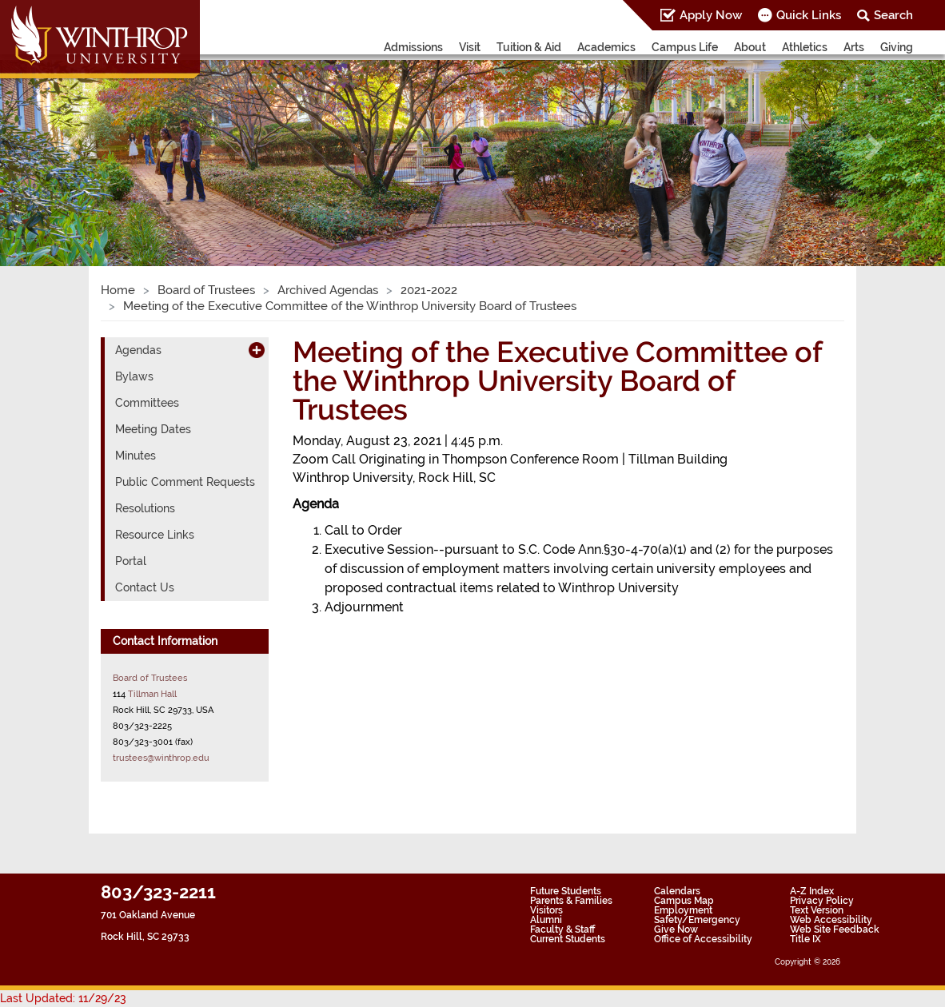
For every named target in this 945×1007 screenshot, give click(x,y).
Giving (896, 47)
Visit (469, 47)
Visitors (546, 910)
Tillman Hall (152, 693)
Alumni (546, 919)
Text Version (816, 910)
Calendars (677, 891)
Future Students (565, 891)
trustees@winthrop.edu (161, 757)
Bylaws (134, 376)
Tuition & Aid (528, 47)
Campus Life (685, 47)
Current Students (567, 939)
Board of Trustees (206, 290)
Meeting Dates (153, 429)
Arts (853, 47)
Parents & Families (571, 900)
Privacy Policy (822, 900)
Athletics (804, 47)
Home (118, 290)
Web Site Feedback (834, 929)
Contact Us (144, 587)
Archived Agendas (327, 290)
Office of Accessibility (703, 939)
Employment (683, 910)
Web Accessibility (831, 919)
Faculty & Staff (562, 929)
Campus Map (684, 900)
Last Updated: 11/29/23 (63, 998)
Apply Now (711, 15)
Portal (130, 561)
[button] (71, 146)
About (750, 47)
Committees (147, 402)
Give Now (676, 929)
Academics (606, 47)
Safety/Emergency (697, 919)
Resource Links (154, 534)
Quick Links (808, 15)
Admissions (413, 47)
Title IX (805, 939)
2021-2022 (429, 290)
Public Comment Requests (185, 482)
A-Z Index (812, 891)
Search (893, 15)
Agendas (138, 350)
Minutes (135, 455)
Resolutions (145, 508)
